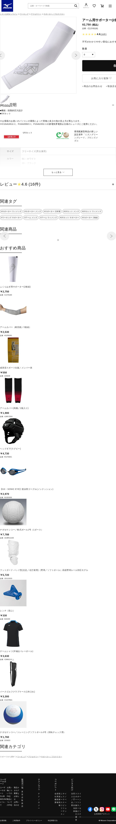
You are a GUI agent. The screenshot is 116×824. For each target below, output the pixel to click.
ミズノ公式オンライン (8, 14)
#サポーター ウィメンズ (11, 230)
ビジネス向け (72, 803)
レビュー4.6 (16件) (20, 203)
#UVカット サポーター (69, 236)
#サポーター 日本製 (52, 230)
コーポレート (56, 803)
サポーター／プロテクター (54, 14)
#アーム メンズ (30, 236)
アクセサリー (36, 14)
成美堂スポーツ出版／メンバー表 (16, 386)
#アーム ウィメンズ (48, 236)
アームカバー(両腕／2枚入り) (14, 427)
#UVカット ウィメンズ (91, 230)
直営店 (22, 813)
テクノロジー (39, 803)
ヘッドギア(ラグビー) (10, 467)
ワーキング (24, 14)
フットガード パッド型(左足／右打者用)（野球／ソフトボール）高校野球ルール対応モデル (44, 589)
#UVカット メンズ (71, 230)
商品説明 (8, 123)
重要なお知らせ (16, 815)
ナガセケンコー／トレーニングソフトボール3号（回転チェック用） (33, 751)
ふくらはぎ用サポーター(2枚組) (15, 305)
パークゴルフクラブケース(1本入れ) (17, 710)
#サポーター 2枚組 (90, 236)
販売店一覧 (22, 802)
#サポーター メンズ (32, 230)
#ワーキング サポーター (11, 236)
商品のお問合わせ (93, 105)
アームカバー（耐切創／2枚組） (15, 346)
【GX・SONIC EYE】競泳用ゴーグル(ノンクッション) (26, 508)
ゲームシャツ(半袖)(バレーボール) (16, 670)
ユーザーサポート (3, 800)
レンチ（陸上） (7, 629)
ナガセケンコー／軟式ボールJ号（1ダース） (21, 548)
